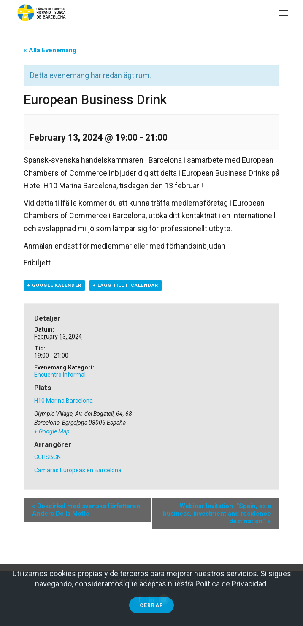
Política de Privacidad (230, 583)
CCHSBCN (47, 457)
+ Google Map (52, 431)
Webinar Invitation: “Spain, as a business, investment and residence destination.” (217, 513)
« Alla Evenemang (50, 50)
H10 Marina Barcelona (63, 400)
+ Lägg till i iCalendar (125, 285)
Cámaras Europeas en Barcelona (78, 470)
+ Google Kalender (54, 285)
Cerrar (151, 605)
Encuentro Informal (60, 374)
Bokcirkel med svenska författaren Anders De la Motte (86, 509)
